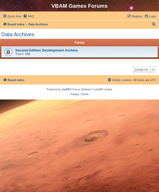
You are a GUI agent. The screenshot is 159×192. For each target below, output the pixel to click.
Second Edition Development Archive (46, 50)
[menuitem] (28, 16)
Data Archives (17, 34)
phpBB (66, 89)
